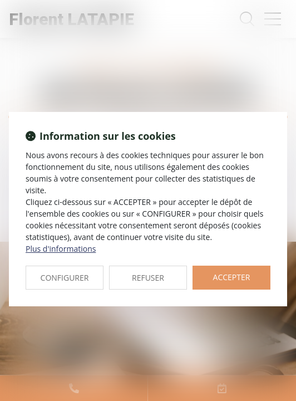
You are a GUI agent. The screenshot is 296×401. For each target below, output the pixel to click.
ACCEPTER (231, 277)
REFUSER (148, 277)
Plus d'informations (61, 248)
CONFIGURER (65, 277)
